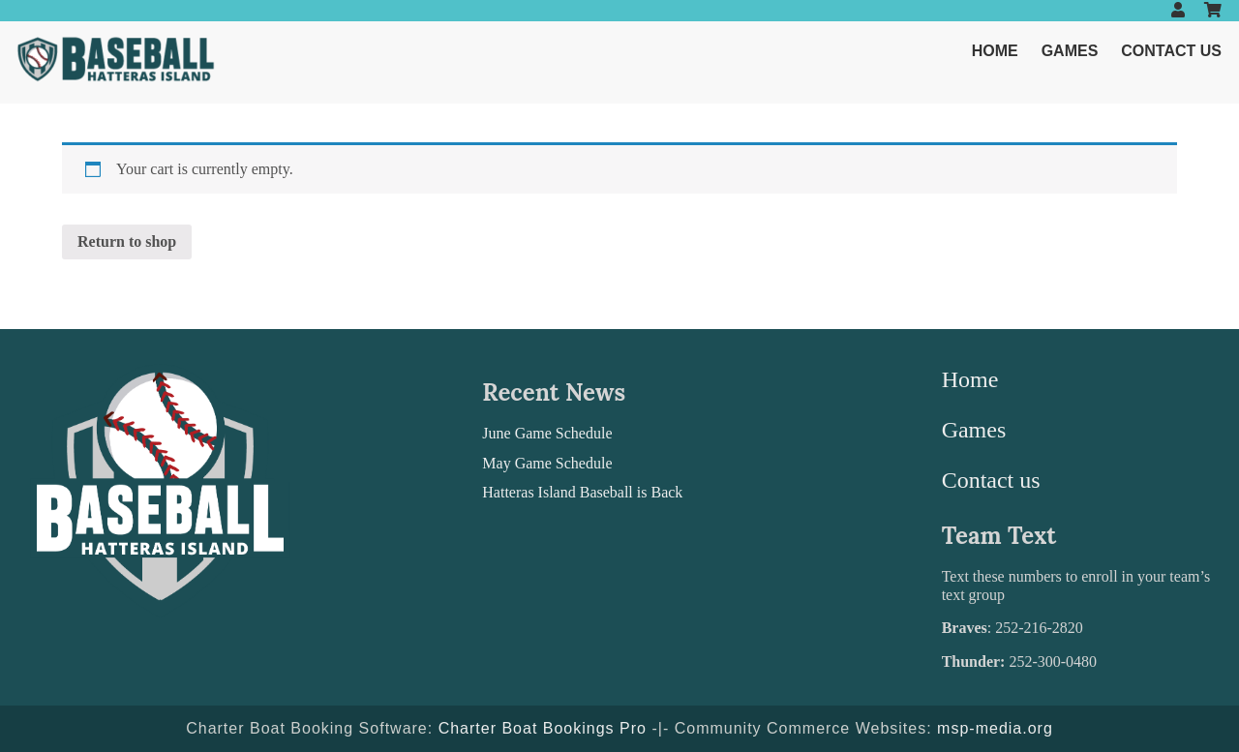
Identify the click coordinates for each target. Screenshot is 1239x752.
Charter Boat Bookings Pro (542, 728)
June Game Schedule (547, 433)
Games (1070, 51)
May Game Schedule (547, 463)
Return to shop (126, 241)
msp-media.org (995, 728)
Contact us (1171, 51)
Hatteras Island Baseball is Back (582, 492)
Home (995, 51)
